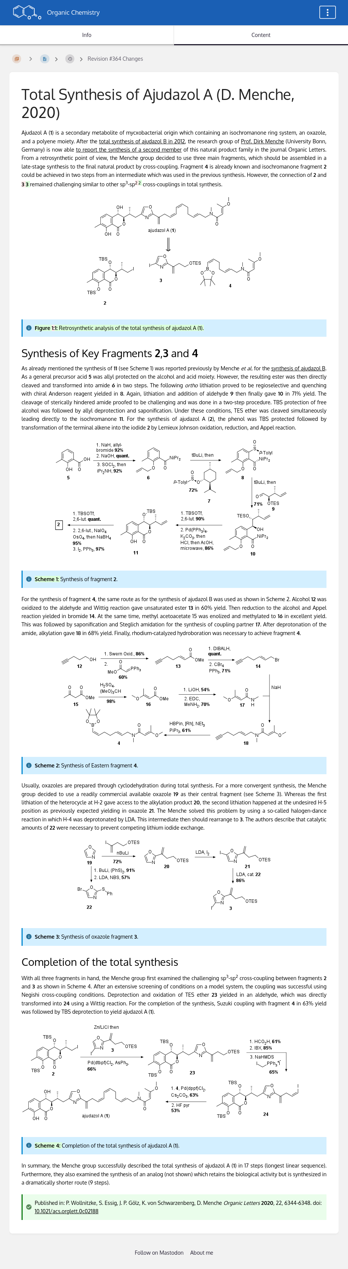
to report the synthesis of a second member (129, 149)
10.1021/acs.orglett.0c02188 (67, 1211)
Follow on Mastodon (159, 1252)
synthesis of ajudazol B (298, 368)
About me (201, 1252)
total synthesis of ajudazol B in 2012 (142, 141)
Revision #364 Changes (115, 58)
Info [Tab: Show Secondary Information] (87, 35)
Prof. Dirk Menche (262, 141)
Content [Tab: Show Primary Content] (260, 35)
